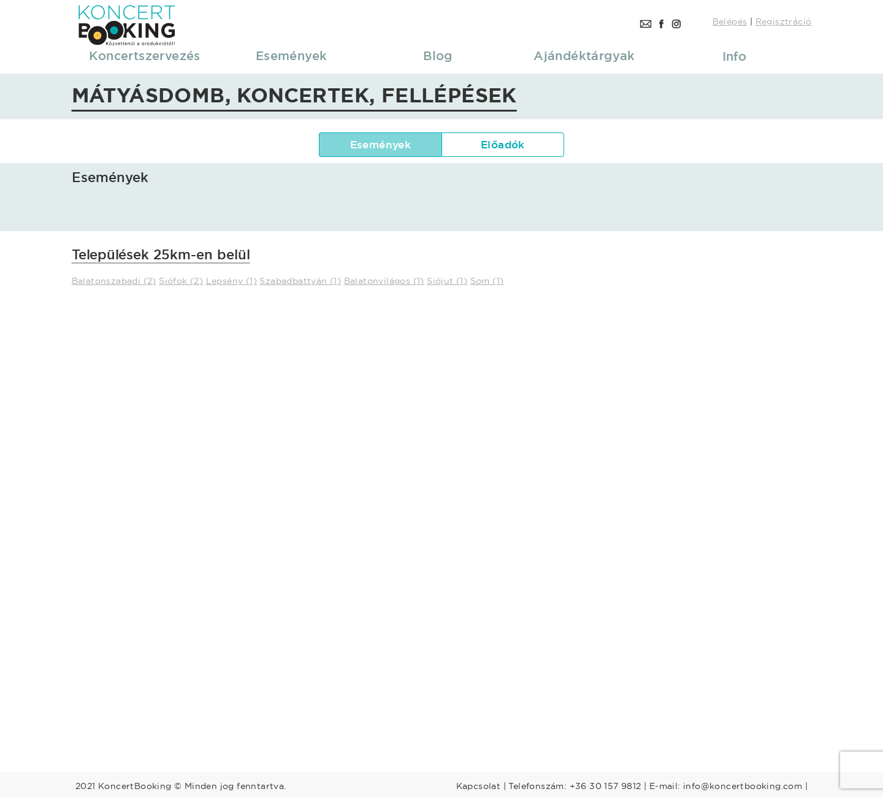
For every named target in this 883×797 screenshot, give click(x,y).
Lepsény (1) (231, 280)
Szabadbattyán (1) (300, 280)
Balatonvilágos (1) (384, 280)
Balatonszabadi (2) (114, 280)
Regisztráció (783, 21)
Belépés (730, 21)
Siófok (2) (181, 280)
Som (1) (487, 280)
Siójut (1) (447, 280)
